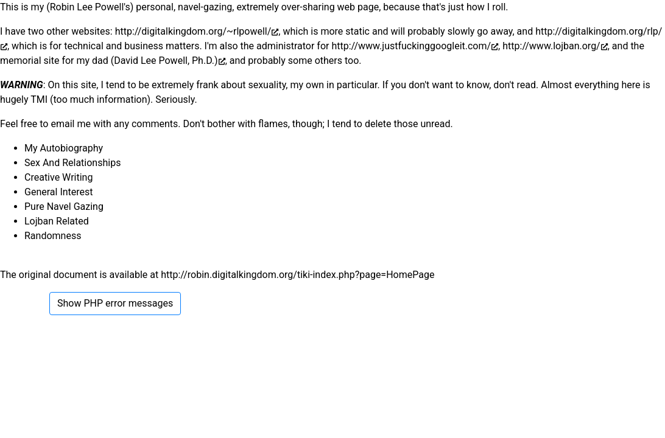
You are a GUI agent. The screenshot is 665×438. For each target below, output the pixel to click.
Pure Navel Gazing (64, 206)
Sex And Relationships (72, 163)
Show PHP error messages (115, 303)
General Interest (58, 192)
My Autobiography (63, 148)
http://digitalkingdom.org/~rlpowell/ (193, 31)
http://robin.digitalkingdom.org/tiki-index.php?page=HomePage (297, 274)
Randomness (52, 236)
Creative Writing (58, 177)
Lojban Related (56, 221)
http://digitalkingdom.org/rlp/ (598, 31)
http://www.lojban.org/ (551, 46)
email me (70, 124)
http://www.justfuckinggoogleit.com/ (411, 46)
